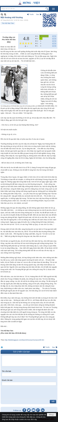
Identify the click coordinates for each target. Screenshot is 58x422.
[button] (53, 9)
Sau (37, 14)
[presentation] (20, 393)
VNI (54, 351)
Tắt (43, 351)
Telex (48, 351)
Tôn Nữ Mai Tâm (8, 23)
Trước (31, 14)
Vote (54, 36)
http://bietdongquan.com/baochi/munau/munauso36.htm (24, 340)
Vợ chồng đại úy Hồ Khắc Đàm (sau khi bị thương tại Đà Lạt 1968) (21, 106)
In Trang (2, 347)
